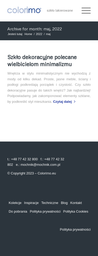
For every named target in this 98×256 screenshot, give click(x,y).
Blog (64, 203)
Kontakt (76, 203)
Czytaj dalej (65, 102)
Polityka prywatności (45, 211)
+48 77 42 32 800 (24, 159)
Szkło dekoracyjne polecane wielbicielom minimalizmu (42, 60)
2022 (39, 34)
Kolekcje (15, 203)
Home (28, 34)
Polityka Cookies (75, 211)
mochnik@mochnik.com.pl (40, 165)
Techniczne (49, 203)
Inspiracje (31, 203)
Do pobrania (18, 211)
